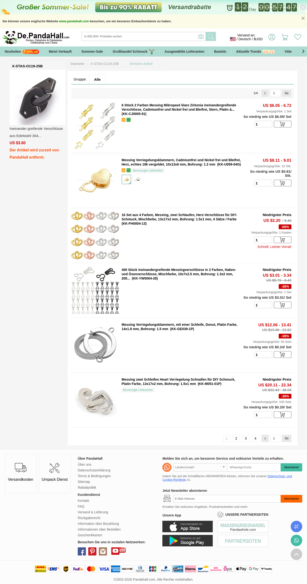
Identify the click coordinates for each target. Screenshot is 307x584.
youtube (115, 551)
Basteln (220, 51)
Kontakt (83, 501)
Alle (97, 79)
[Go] (276, 93)
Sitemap (84, 482)
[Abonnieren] (227, 499)
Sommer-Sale (92, 51)
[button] (303, 51)
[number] (263, 124)
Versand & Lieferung (93, 512)
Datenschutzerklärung (94, 470)
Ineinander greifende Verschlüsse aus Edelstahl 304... (36, 132)
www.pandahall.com (74, 21)
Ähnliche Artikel (141, 63)
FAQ (81, 506)
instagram (103, 551)
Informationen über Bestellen (99, 529)
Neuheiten (22, 51)
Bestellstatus (296, 526)
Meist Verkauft (60, 51)
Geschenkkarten (90, 535)
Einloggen (271, 39)
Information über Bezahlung (98, 524)
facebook (82, 551)
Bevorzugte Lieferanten (148, 170)
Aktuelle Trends (255, 52)
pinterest (92, 551)
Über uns (84, 464)
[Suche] (163, 36)
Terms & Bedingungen (94, 476)
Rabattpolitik (87, 487)
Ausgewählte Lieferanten (184, 51)
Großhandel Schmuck (134, 51)
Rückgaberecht (89, 518)
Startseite (77, 64)
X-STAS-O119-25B (104, 64)
